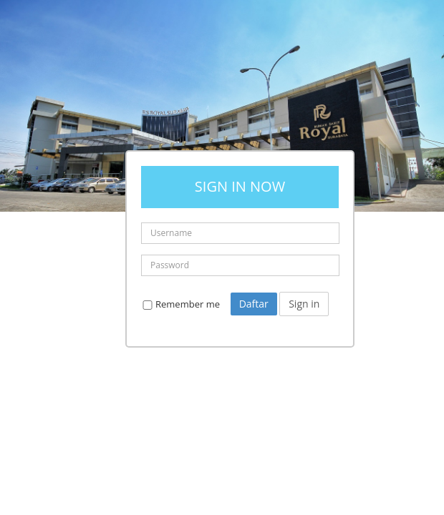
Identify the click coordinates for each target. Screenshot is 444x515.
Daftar (254, 303)
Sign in (304, 303)
